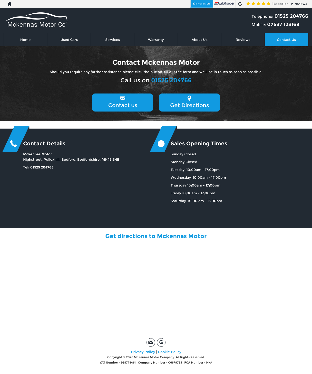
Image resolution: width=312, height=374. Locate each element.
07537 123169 (283, 24)
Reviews (243, 39)
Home (25, 39)
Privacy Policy (143, 352)
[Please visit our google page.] (240, 4)
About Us (199, 39)
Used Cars (69, 39)
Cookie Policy (169, 352)
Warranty (156, 39)
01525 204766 (291, 16)
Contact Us (202, 4)
